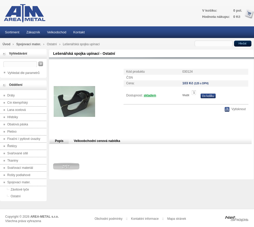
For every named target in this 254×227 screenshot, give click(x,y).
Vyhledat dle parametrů (24, 73)
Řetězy (9, 146)
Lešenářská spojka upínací (81, 44)
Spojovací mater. (29, 44)
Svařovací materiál (17, 168)
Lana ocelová (13, 110)
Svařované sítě (14, 153)
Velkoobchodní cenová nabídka (97, 141)
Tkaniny (9, 160)
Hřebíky (9, 117)
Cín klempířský (14, 103)
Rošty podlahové (15, 175)
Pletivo (9, 132)
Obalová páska (14, 124)
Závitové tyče (15, 189)
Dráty (8, 95)
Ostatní (52, 44)
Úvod (6, 44)
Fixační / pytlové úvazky (20, 139)
